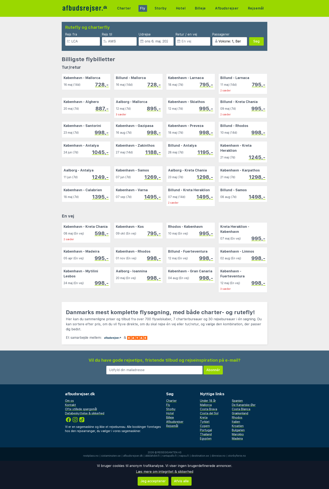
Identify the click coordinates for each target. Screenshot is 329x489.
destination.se (200, 455)
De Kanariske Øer (244, 405)
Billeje (200, 8)
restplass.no (91, 455)
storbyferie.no (237, 455)
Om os (69, 400)
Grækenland (240, 413)
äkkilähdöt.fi (152, 455)
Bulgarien (238, 430)
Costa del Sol (209, 413)
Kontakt (70, 405)
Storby (161, 8)
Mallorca (206, 405)
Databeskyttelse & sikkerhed (84, 413)
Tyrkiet (205, 421)
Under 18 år (208, 400)
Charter (124, 8)
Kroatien (238, 426)
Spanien (237, 400)
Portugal (206, 430)
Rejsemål (256, 8)
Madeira (237, 438)
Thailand (206, 434)
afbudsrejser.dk (133, 455)
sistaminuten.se (111, 455)
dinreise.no (219, 455)
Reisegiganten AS (169, 452)
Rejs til (107, 34)
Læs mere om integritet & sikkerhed (164, 472)
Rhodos (237, 417)
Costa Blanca (241, 409)
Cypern (205, 426)
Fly (142, 8)
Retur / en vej (186, 34)
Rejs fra (71, 34)
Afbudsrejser (227, 8)
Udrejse (144, 34)
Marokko (238, 434)
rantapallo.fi (169, 455)
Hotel (181, 8)
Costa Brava (208, 409)
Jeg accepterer (153, 481)
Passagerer (221, 34)
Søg (256, 41)
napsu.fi (184, 455)
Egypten (206, 438)
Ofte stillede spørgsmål (81, 409)
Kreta (204, 417)
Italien (236, 421)
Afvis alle (181, 481)
